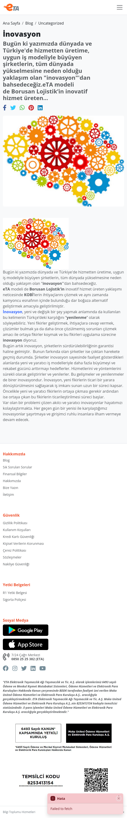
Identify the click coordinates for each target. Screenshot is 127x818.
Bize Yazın (10, 487)
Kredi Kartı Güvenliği (18, 536)
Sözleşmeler (12, 557)
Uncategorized (51, 23)
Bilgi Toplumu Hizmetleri (19, 812)
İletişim (8, 494)
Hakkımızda (12, 481)
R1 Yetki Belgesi (15, 592)
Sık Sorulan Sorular (17, 467)
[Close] (119, 798)
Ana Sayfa (11, 23)
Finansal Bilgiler (15, 474)
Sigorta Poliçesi (14, 599)
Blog (29, 23)
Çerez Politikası (14, 550)
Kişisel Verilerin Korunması (23, 543)
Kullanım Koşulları (17, 530)
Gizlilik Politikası (15, 523)
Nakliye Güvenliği (16, 564)
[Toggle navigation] (119, 7)
